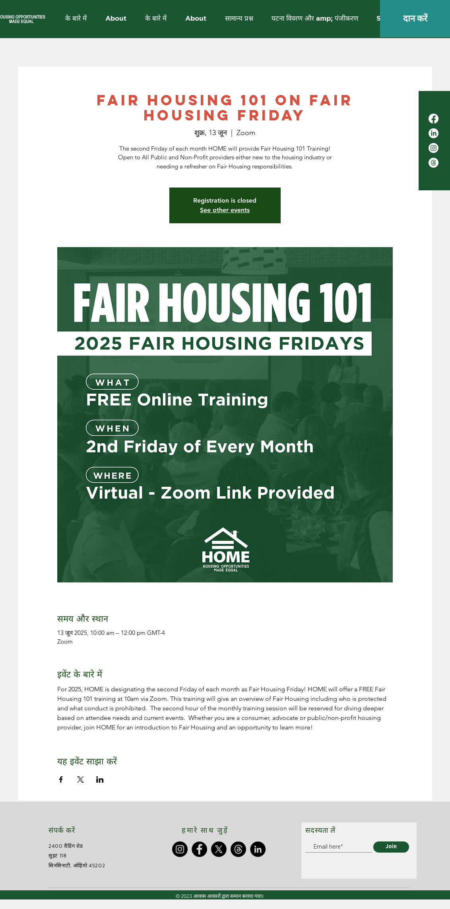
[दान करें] (415, 18)
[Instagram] (433, 148)
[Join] (391, 847)
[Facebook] (433, 119)
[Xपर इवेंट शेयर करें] (80, 779)
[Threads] (433, 163)
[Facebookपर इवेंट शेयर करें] (61, 779)
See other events (225, 210)
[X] (219, 849)
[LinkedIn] (433, 133)
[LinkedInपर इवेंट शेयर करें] (100, 779)
